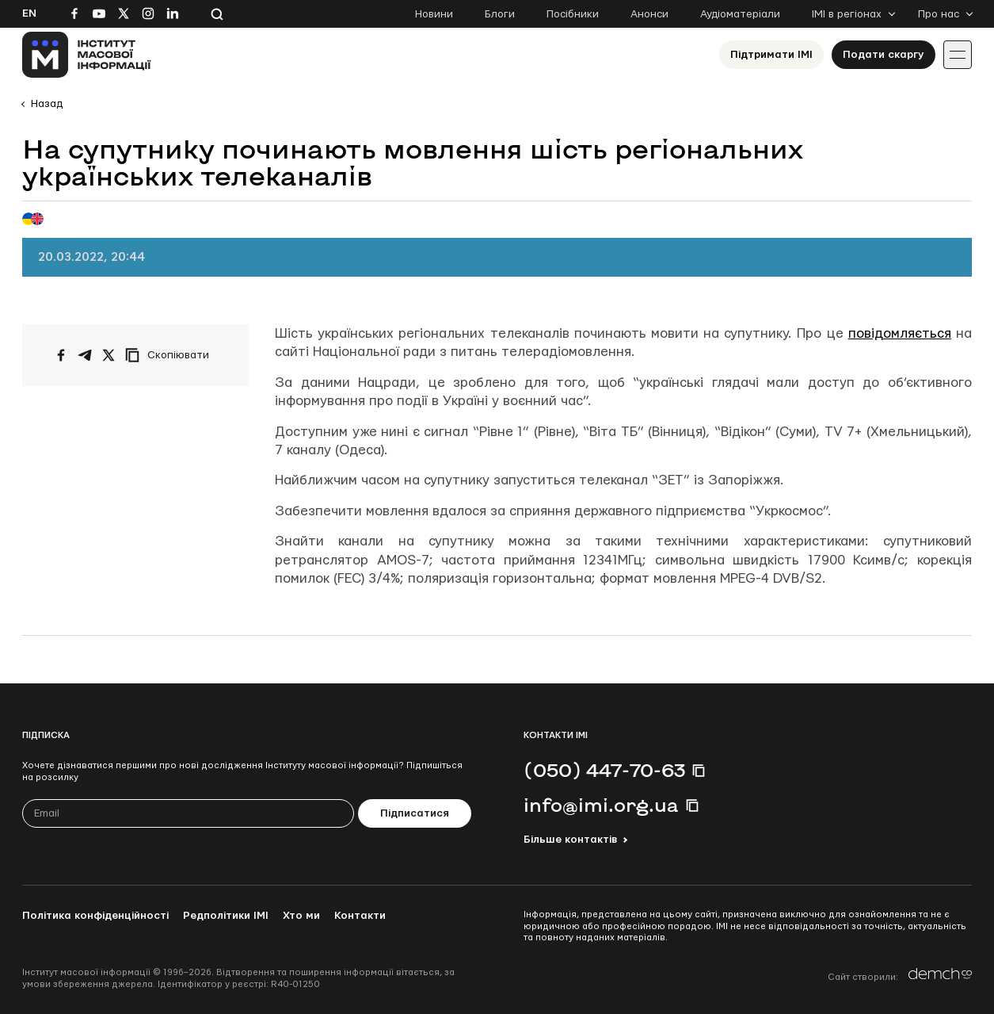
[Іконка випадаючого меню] (957, 54)
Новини (434, 14)
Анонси (649, 14)
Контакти (360, 915)
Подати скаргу (883, 54)
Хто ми (301, 915)
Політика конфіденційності (95, 915)
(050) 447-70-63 (604, 769)
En (29, 13)
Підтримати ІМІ (771, 54)
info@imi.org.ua (601, 804)
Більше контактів (570, 839)
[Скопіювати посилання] (171, 355)
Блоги (500, 14)
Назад (47, 103)
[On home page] (86, 55)
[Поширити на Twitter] (108, 355)
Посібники (573, 14)
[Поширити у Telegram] (85, 355)
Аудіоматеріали (740, 14)
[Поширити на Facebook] (61, 355)
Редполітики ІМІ (225, 915)
